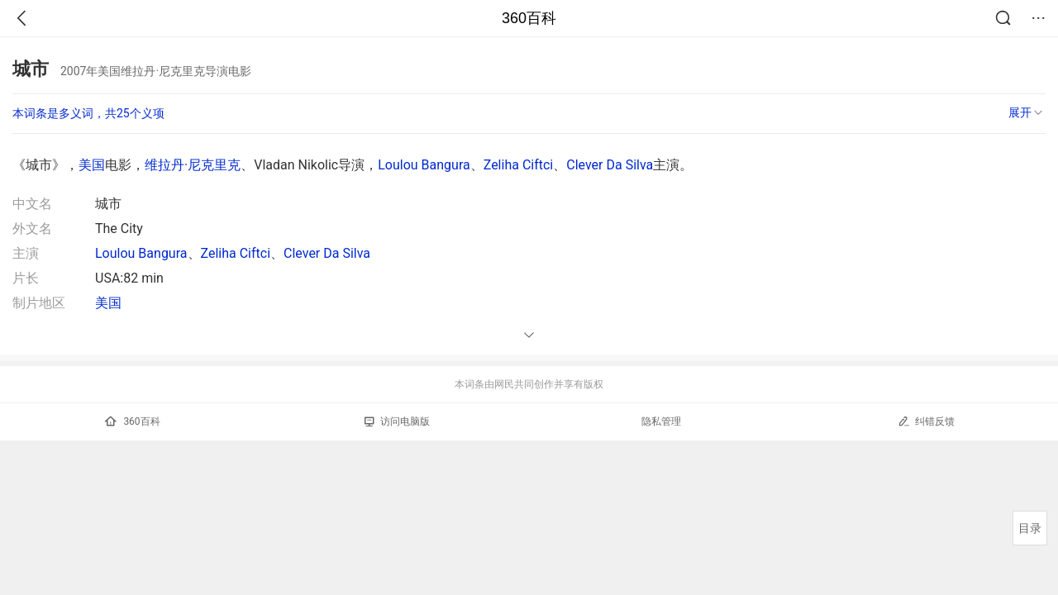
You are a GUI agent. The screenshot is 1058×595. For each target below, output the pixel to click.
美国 (92, 165)
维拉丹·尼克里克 (193, 165)
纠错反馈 (926, 421)
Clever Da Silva (609, 165)
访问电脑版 (397, 421)
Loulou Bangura (424, 165)
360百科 (529, 18)
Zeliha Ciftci (519, 165)
